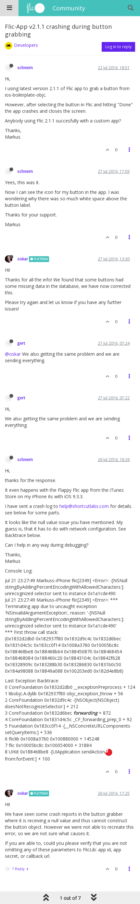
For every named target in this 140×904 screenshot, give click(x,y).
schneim (25, 67)
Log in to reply (118, 46)
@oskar (13, 354)
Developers (26, 45)
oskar (22, 258)
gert (21, 343)
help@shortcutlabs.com (84, 506)
